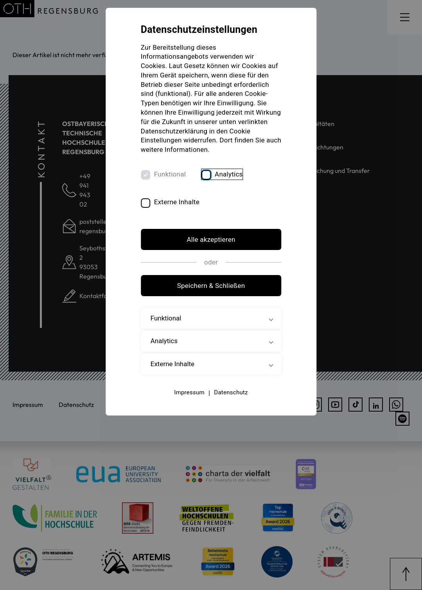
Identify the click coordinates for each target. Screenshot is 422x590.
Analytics (229, 174)
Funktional (170, 174)
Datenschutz (231, 392)
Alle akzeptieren (211, 239)
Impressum (189, 392)
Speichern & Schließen (211, 286)
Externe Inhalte (176, 202)
